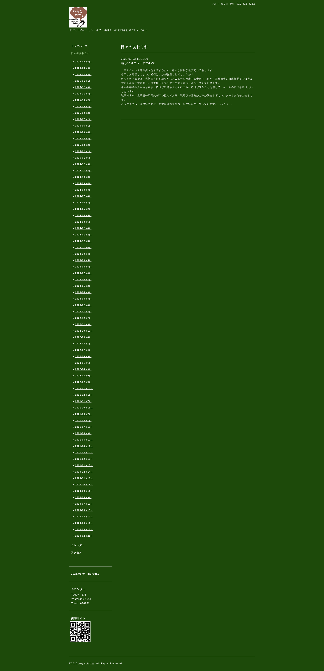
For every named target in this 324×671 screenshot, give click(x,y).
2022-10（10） (84, 331)
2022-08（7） (83, 343)
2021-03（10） (84, 452)
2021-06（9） (83, 433)
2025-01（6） (83, 157)
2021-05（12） (84, 439)
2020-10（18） (84, 484)
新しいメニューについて (138, 63)
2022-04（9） (83, 369)
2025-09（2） (83, 106)
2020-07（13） (84, 504)
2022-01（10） (84, 388)
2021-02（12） (84, 459)
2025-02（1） (83, 151)
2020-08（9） (83, 497)
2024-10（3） (83, 177)
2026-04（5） (83, 61)
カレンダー (78, 545)
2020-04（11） (84, 523)
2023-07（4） (83, 273)
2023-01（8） (83, 311)
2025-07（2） (83, 119)
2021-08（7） (83, 420)
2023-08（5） (83, 266)
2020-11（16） (84, 478)
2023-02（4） (83, 305)
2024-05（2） (83, 209)
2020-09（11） (84, 491)
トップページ (79, 46)
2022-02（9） (83, 382)
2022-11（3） (83, 324)
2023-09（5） (83, 260)
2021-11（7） (83, 401)
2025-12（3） (83, 87)
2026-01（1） (83, 81)
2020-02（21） (84, 536)
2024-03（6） (83, 222)
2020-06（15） (84, 510)
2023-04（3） (83, 292)
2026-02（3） (83, 74)
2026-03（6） (83, 68)
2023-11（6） (83, 247)
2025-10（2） (83, 100)
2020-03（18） (84, 529)
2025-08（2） (83, 113)
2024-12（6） (83, 164)
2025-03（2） (83, 145)
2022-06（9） (83, 356)
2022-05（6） (83, 363)
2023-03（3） (83, 298)
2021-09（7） (83, 414)
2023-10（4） (83, 254)
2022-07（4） (83, 350)
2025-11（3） (83, 93)
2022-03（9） (83, 375)
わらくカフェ (86, 663)
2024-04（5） (83, 215)
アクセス (76, 552)
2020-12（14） (84, 471)
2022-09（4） (83, 337)
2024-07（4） (83, 196)
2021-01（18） (84, 465)
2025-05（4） (83, 132)
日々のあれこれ (80, 53)
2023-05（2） (83, 286)
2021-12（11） (84, 395)
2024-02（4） (83, 228)
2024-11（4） (83, 170)
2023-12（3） (83, 241)
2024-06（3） (83, 202)
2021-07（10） (84, 427)
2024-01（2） (83, 234)
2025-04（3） (83, 138)
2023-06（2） (83, 279)
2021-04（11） (84, 446)
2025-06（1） (83, 125)
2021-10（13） (84, 407)
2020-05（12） (84, 516)
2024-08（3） (83, 190)
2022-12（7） (83, 318)
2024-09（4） (83, 183)
